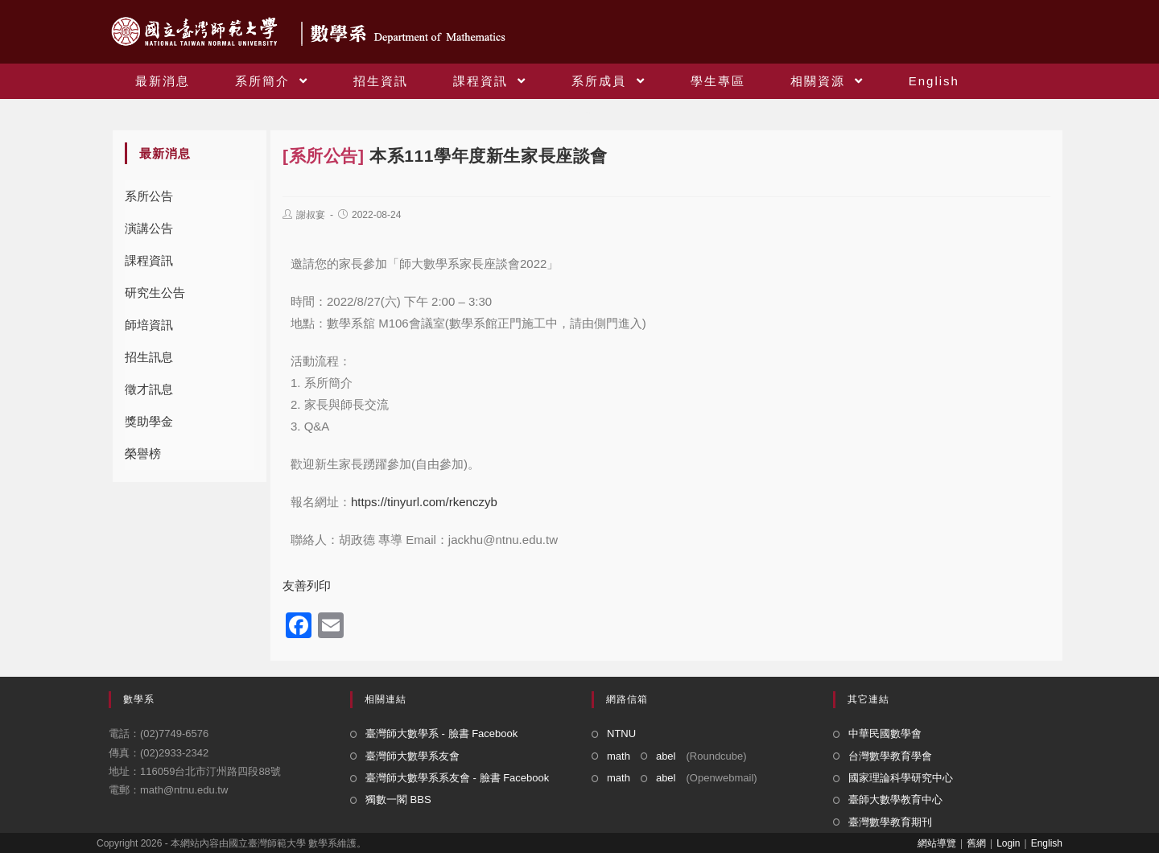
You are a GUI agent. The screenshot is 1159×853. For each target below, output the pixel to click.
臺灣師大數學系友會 (412, 756)
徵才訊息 (149, 389)
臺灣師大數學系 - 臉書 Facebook (441, 733)
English (1046, 843)
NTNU (621, 733)
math (618, 756)
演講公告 (149, 228)
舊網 (976, 843)
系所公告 (149, 196)
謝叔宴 (310, 214)
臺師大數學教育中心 (895, 799)
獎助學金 (149, 421)
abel (666, 756)
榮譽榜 (143, 453)
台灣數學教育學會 (890, 756)
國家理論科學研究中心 (900, 778)
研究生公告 (155, 292)
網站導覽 (937, 843)
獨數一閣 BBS (398, 799)
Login (1008, 843)
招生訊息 (149, 357)
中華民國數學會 (885, 733)
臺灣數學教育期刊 (890, 822)
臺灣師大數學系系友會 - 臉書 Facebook (457, 778)
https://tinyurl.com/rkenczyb (424, 502)
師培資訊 (149, 325)
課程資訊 (149, 260)
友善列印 (307, 585)
